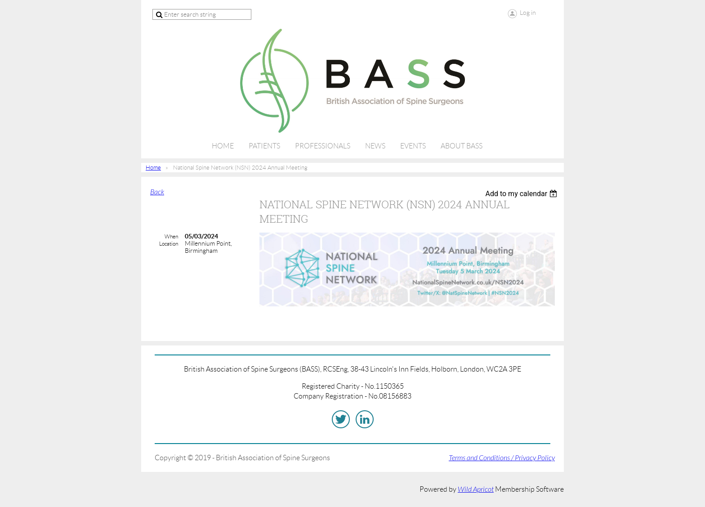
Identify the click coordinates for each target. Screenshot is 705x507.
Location (168, 244)
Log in (528, 12)
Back (157, 192)
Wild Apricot (476, 489)
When (171, 236)
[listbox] (522, 193)
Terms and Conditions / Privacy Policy (502, 458)
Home (153, 167)
